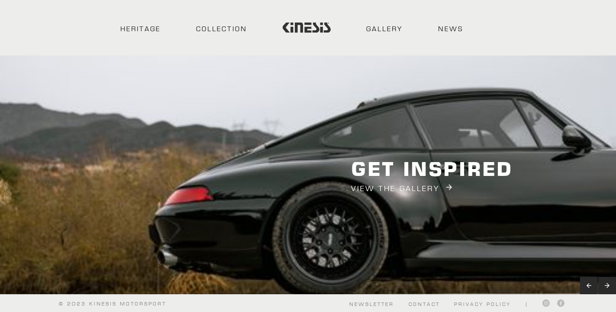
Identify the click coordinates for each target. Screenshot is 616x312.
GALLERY (384, 28)
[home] (307, 28)
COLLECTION (221, 28)
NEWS (450, 28)
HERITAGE (140, 28)
